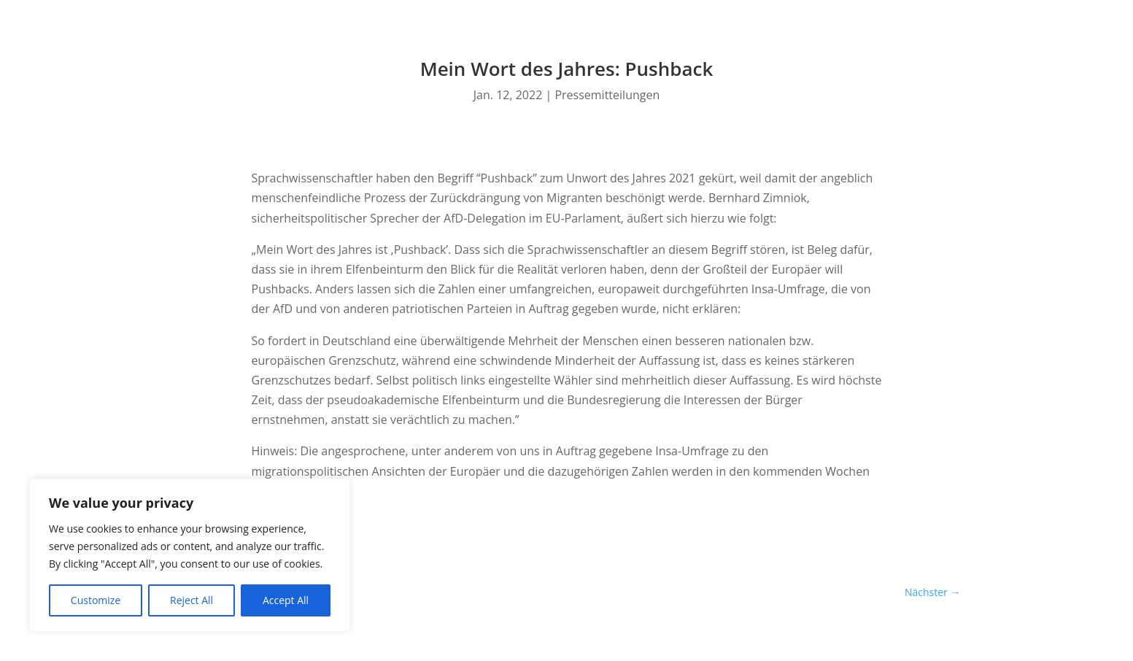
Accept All (286, 600)
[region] (189, 555)
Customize (95, 600)
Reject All (191, 600)
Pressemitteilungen (607, 95)
